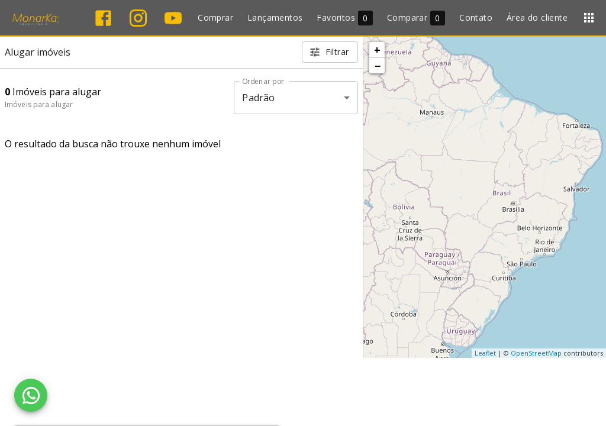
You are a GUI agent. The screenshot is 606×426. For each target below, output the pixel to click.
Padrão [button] (258, 97)
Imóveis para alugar (39, 104)
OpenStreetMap (536, 352)
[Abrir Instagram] (138, 18)
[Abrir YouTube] (173, 18)
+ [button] (377, 50)
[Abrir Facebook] (103, 18)
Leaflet (485, 352)
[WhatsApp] (30, 395)
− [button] (378, 66)
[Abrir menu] (589, 18)
